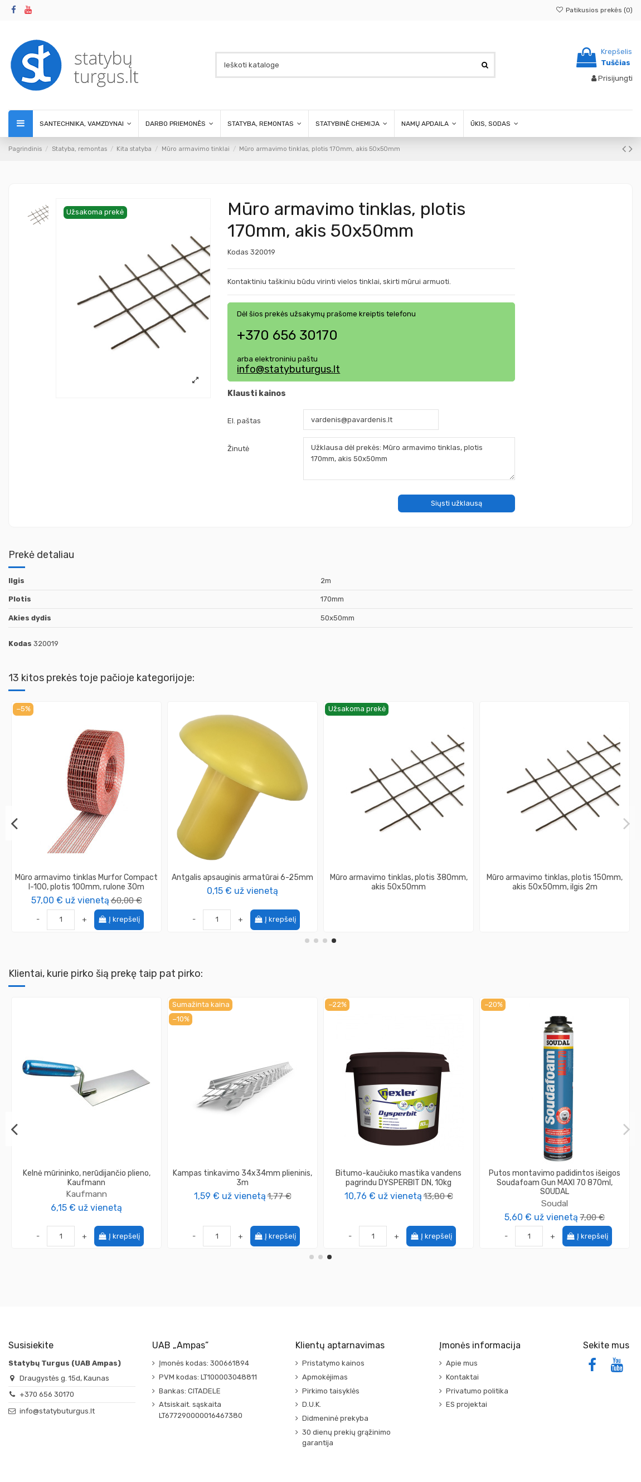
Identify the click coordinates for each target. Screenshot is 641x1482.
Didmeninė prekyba (335, 1418)
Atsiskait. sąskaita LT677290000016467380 (200, 1410)
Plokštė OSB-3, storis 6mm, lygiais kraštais (398, 1177)
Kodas (238, 252)
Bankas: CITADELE (190, 1391)
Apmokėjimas (325, 1377)
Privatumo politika (477, 1391)
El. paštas (244, 421)
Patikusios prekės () (594, 10)
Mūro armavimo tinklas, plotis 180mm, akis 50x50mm (86, 882)
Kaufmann (554, 1193)
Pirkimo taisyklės (331, 1391)
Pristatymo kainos (333, 1363)
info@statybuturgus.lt (288, 369)
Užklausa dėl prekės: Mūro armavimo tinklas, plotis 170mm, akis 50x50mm (409, 458)
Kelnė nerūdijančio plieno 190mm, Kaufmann (555, 1177)
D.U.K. (311, 1404)
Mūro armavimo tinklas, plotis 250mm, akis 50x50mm (243, 882)
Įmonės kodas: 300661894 (204, 1363)
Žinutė (238, 448)
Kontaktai (462, 1377)
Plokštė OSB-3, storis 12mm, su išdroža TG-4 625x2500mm (86, 1177)
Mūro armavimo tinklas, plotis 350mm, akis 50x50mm (555, 882)
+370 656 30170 (47, 1394)
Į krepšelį (431, 919)
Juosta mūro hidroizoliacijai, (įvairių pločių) (242, 1177)
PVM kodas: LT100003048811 (208, 1377)
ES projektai (466, 1404)
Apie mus (462, 1363)
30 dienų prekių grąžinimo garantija (346, 1437)
